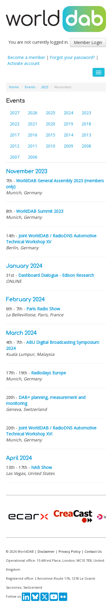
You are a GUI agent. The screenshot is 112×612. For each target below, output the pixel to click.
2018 (86, 124)
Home (14, 87)
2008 (86, 146)
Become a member (26, 57)
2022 (14, 124)
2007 (14, 157)
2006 (32, 157)
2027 (14, 113)
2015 (50, 135)
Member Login (88, 42)
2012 (14, 146)
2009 (68, 146)
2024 (68, 113)
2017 (14, 135)
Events (30, 87)
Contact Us (93, 551)
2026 (32, 113)
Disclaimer (46, 551)
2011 (32, 146)
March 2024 (21, 333)
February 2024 (25, 300)
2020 (50, 124)
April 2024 (19, 458)
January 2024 (24, 266)
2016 (32, 135)
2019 (68, 124)
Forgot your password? (72, 57)
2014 (68, 135)
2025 (50, 113)
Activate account (23, 63)
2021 (32, 124)
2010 (50, 146)
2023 (44, 87)
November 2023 (26, 171)
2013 (86, 135)
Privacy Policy (70, 551)
